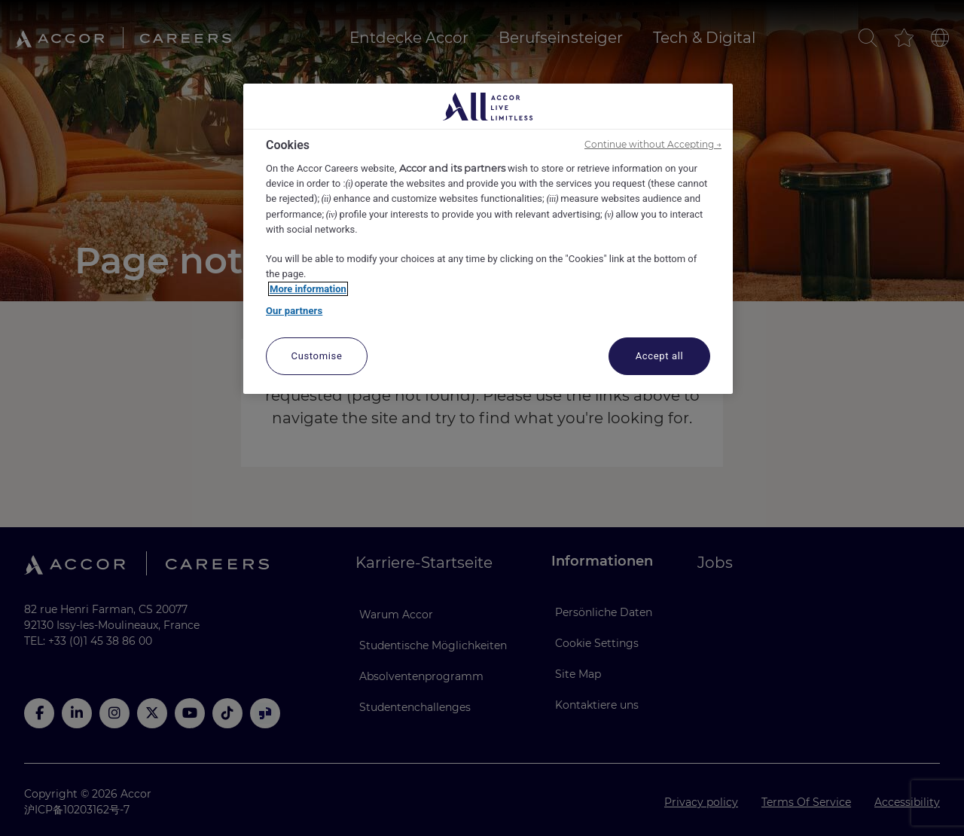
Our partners (294, 310)
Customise (317, 356)
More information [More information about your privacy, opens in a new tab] (308, 288)
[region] (488, 239)
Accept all (660, 356)
